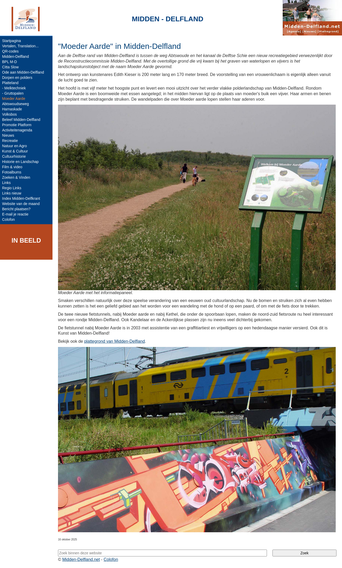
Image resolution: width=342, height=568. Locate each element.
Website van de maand (21, 204)
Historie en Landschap (20, 162)
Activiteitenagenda (17, 130)
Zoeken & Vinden (16, 177)
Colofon (8, 219)
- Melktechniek (14, 88)
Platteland (10, 83)
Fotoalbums (11, 172)
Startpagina (11, 41)
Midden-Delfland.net (81, 559)
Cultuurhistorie (14, 156)
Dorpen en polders (17, 77)
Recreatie (10, 141)
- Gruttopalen (13, 93)
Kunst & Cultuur (15, 151)
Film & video (12, 167)
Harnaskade (12, 109)
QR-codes (10, 51)
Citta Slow (10, 67)
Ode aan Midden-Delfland (23, 72)
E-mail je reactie (15, 214)
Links (6, 183)
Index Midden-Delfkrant (21, 198)
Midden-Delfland (15, 56)
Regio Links (11, 188)
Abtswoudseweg (15, 104)
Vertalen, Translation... (20, 46)
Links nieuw (11, 193)
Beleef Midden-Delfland (21, 119)
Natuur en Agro (14, 146)
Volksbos (9, 114)
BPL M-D (9, 62)
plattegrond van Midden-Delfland (114, 341)
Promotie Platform (16, 125)
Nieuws (8, 135)
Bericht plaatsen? (16, 209)
